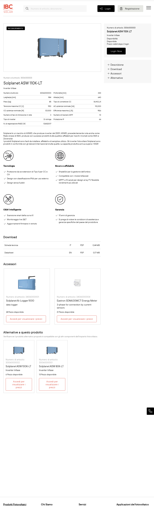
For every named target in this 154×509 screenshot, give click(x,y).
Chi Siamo (46, 504)
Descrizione (115, 64)
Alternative (115, 77)
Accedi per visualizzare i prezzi (26, 318)
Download (114, 69)
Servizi (82, 504)
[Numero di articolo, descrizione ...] (55, 8)
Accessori (114, 73)
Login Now (116, 51)
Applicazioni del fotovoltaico (132, 504)
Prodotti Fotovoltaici (14, 504)
